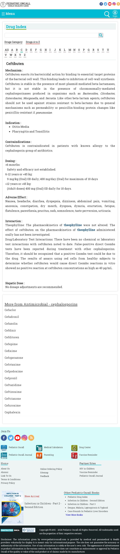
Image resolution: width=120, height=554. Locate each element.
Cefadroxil (12, 317)
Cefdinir (10, 330)
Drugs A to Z (33, 42)
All (7, 49)
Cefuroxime (13, 405)
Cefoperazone (14, 357)
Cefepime (11, 344)
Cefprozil (11, 378)
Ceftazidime (13, 385)
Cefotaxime (13, 364)
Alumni (4, 472)
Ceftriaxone (13, 398)
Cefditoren (12, 337)
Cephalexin (12, 412)
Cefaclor (10, 310)
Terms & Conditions (11, 479)
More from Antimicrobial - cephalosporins (41, 304)
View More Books (74, 514)
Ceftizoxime (13, 392)
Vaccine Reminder (88, 472)
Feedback (44, 476)
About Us (5, 468)
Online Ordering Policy (51, 469)
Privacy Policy (8, 483)
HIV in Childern (87, 468)
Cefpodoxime (14, 371)
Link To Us (6, 475)
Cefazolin (11, 323)
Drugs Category (13, 42)
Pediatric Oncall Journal (91, 475)
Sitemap (44, 472)
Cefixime (11, 351)
